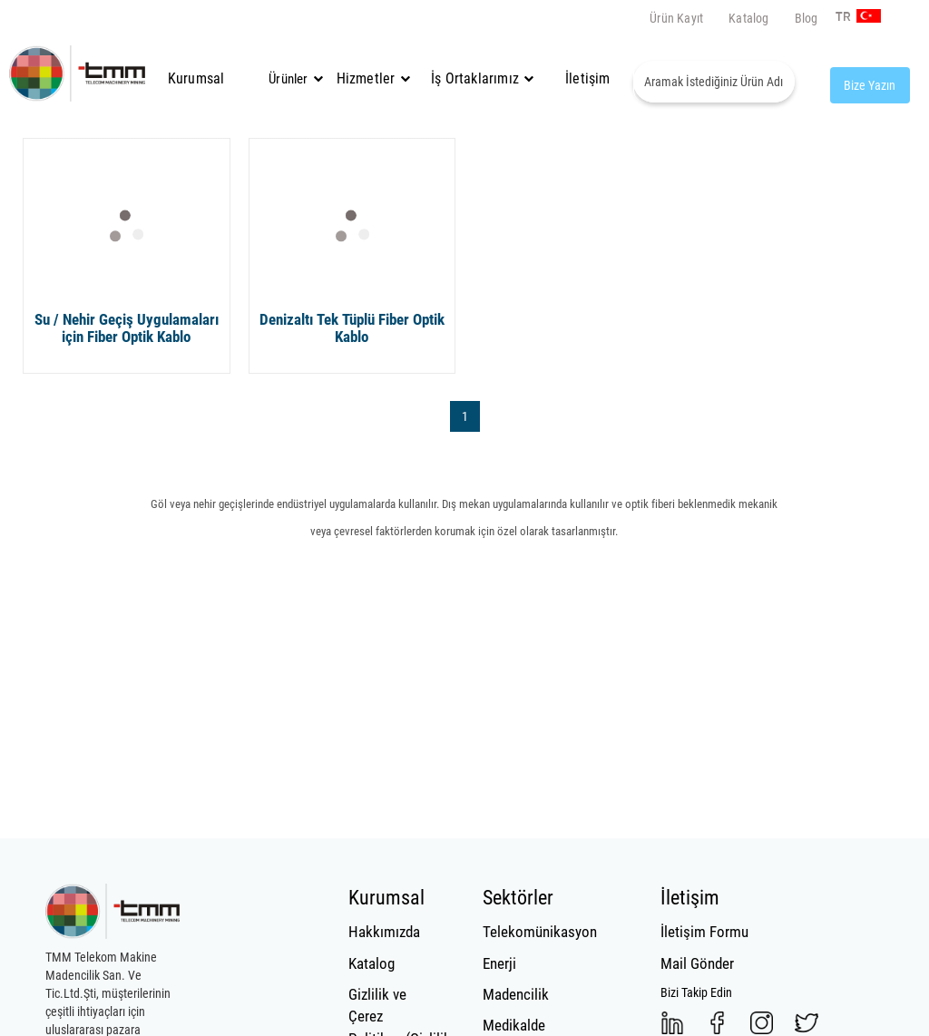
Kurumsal (196, 78)
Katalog (748, 18)
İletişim (588, 78)
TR (838, 17)
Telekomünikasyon (529, 932)
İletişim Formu (704, 932)
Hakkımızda (383, 932)
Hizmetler (371, 78)
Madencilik (516, 994)
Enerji (499, 963)
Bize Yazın (869, 85)
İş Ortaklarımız (475, 78)
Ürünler (288, 79)
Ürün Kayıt (676, 18)
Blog (806, 18)
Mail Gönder (697, 963)
